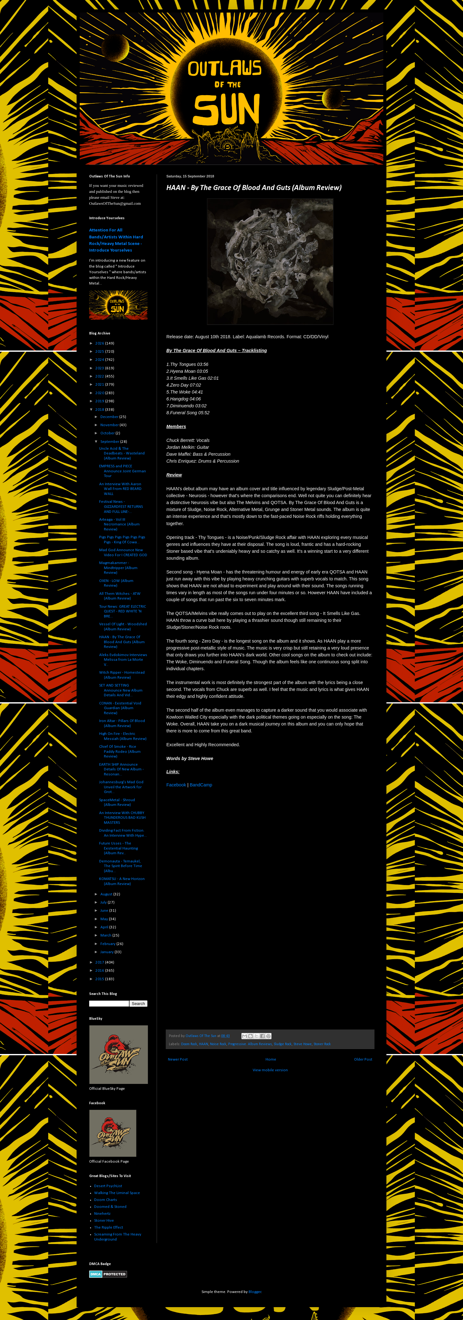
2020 (100, 393)
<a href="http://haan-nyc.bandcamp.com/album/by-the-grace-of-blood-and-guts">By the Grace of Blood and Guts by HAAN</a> (221, 908)
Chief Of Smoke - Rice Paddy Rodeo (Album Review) (120, 751)
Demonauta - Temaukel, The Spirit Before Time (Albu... (120, 866)
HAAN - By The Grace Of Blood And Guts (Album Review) (122, 642)
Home (271, 1059)
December (109, 417)
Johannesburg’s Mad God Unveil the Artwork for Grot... (121, 787)
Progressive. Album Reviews (250, 1044)
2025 (100, 352)
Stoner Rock (322, 1044)
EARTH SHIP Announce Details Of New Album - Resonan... (121, 769)
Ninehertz (102, 1214)
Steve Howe (302, 1044)
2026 (100, 343)
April (104, 927)
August (106, 894)
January (107, 952)
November (110, 425)
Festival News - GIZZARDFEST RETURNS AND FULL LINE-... (121, 506)
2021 (100, 385)
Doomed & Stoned (110, 1207)
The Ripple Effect (108, 1227)
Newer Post (178, 1059)
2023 (100, 368)
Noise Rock (218, 1044)
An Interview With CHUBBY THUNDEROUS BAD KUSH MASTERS (122, 818)
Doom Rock (189, 1044)
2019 (100, 401)
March (106, 935)
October (108, 433)
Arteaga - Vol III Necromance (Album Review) (119, 524)
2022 (100, 376)
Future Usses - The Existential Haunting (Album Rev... (118, 848)
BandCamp (201, 784)
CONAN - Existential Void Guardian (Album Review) (120, 708)
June (104, 911)
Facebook (176, 784)
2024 (100, 360)
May (104, 919)
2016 (100, 971)
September (110, 442)
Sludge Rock (283, 1044)
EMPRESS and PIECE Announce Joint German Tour (122, 471)
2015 (100, 979)
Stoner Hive (104, 1221)
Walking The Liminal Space (117, 1193)
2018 (100, 410)
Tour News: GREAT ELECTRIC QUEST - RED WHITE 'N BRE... (122, 611)
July (104, 902)
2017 (100, 962)
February (108, 944)
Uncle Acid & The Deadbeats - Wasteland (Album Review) (122, 453)
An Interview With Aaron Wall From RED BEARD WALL (120, 489)
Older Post (363, 1059)
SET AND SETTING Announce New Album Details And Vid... (121, 690)
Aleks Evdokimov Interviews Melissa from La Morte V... (123, 660)
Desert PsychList (108, 1186)
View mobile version (270, 1070)
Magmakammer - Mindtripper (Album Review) (118, 568)
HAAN (203, 1044)
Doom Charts (105, 1200)
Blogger (255, 1292)
